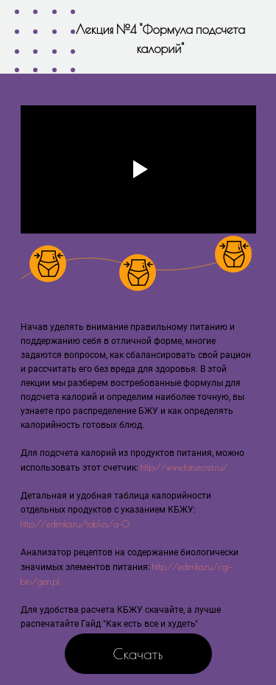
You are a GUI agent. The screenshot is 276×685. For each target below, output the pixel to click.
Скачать (138, 653)
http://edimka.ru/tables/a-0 (75, 524)
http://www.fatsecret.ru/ (184, 467)
